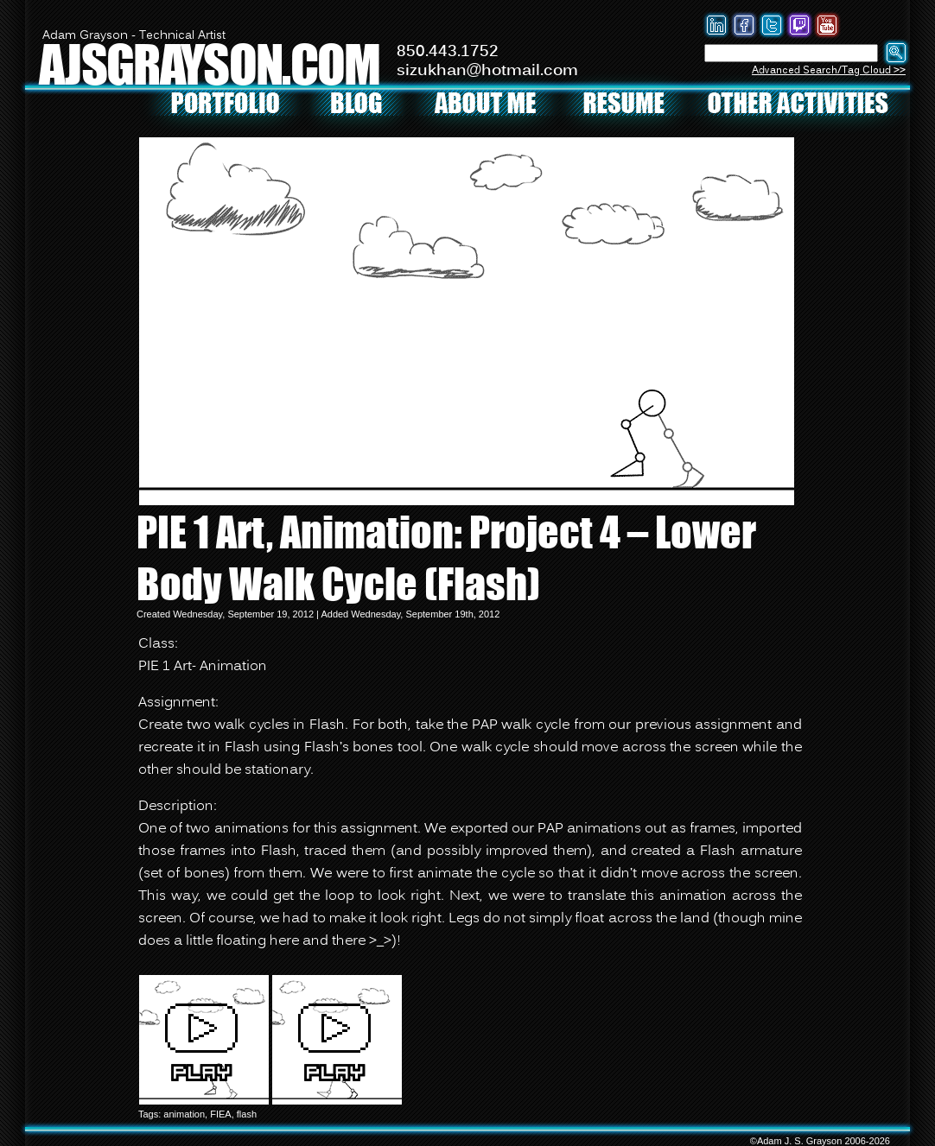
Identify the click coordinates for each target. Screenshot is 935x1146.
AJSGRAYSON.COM (209, 63)
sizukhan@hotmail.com (487, 71)
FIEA (220, 1114)
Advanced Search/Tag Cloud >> (829, 70)
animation (184, 1114)
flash (247, 1114)
